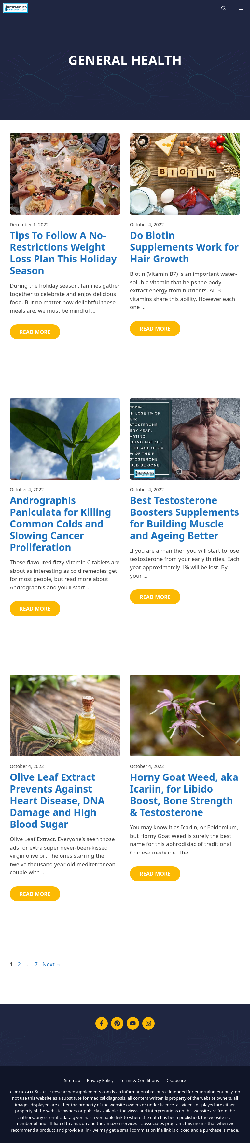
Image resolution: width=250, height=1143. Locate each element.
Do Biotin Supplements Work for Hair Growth (184, 247)
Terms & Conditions (139, 1080)
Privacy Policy (100, 1080)
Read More (35, 331)
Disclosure (175, 1080)
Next (52, 964)
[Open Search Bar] (223, 8)
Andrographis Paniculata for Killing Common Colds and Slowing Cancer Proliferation (60, 524)
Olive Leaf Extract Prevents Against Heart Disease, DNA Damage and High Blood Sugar (57, 800)
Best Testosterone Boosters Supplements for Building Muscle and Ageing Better (184, 518)
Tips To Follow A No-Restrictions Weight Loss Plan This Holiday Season (63, 253)
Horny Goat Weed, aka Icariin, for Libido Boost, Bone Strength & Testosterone (184, 794)
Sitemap (72, 1080)
